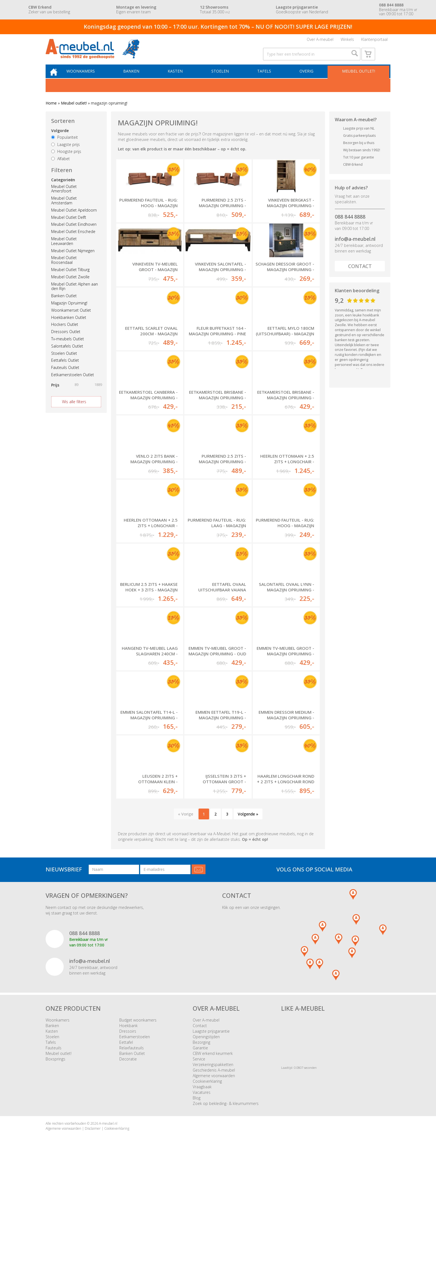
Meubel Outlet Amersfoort (64, 199)
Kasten (180, 80)
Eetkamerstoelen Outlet (72, 384)
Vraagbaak (202, 1205)
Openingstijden (206, 1154)
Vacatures (201, 1210)
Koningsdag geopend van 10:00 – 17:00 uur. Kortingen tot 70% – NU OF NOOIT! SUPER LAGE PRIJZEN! (218, 26)
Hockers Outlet (64, 334)
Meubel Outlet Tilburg (70, 279)
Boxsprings (55, 1177)
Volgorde (60, 140)
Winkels (347, 41)
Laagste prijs (65, 154)
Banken (138, 80)
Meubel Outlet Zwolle (70, 286)
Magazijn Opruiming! (69, 313)
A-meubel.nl (108, 1241)
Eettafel (126, 1160)
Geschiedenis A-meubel (214, 1188)
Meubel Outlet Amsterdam (64, 210)
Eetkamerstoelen (134, 1154)
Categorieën (63, 189)
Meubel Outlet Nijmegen (73, 260)
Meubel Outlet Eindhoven (73, 234)
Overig (307, 80)
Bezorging (201, 1160)
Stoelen (223, 80)
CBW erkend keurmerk (213, 1171)
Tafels (266, 80)
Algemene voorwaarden (214, 1193)
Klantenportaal (374, 41)
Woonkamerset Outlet (71, 320)
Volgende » (248, 932)
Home (51, 113)
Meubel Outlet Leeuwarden (64, 251)
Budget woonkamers (138, 1138)
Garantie (200, 1166)
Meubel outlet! (357, 80)
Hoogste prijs (66, 161)
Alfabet (60, 169)
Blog (196, 1216)
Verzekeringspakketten (213, 1182)
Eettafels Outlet (65, 370)
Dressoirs (127, 1149)
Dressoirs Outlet (65, 341)
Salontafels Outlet (67, 356)
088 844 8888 (350, 226)
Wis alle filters (74, 411)
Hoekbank (128, 1143)
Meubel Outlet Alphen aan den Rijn (74, 296)
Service (199, 1177)
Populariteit (64, 147)
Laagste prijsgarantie (211, 1149)
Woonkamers (89, 80)
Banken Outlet (64, 305)
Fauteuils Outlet (65, 377)
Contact (360, 276)
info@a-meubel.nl (355, 249)
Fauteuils (53, 1166)
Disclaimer (93, 1246)
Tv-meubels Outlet (67, 348)
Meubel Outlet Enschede (73, 241)
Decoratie (128, 1177)
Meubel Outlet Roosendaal (64, 270)
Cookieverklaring (207, 1199)
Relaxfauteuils (131, 1166)
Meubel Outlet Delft (68, 227)
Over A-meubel (320, 41)
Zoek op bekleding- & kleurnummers (226, 1221)
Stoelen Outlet (64, 363)
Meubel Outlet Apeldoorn (74, 220)
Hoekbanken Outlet (68, 327)
